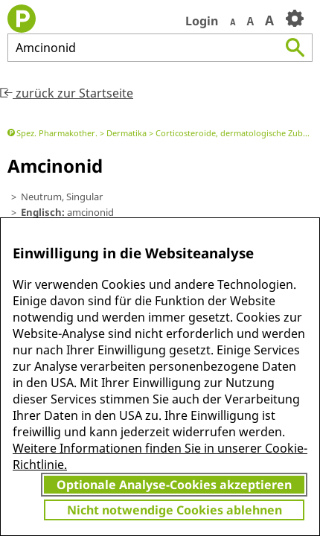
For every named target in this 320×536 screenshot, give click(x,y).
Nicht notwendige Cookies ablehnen (174, 510)
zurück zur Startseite (66, 93)
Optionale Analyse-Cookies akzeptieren (174, 484)
